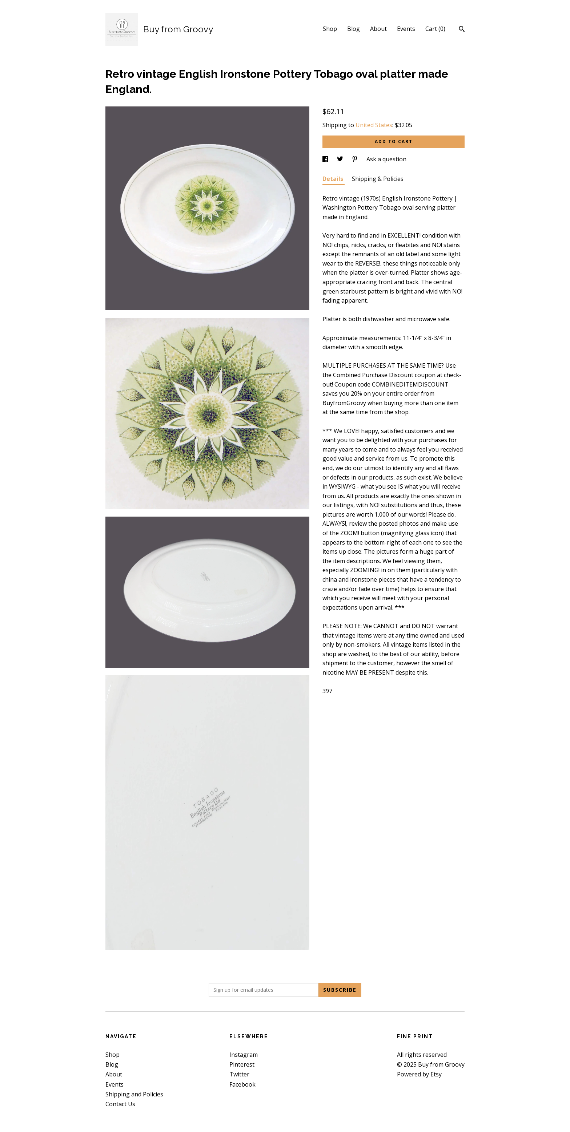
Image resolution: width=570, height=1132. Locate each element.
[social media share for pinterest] (355, 159)
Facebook (242, 1084)
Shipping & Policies (378, 179)
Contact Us (120, 1104)
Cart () (435, 29)
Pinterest (241, 1064)
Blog (353, 29)
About (378, 29)
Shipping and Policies (134, 1094)
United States (374, 125)
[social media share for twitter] (341, 159)
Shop (330, 29)
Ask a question (386, 159)
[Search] (462, 30)
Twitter (239, 1074)
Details (333, 179)
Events (406, 29)
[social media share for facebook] (326, 159)
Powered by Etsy (419, 1074)
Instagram (243, 1055)
